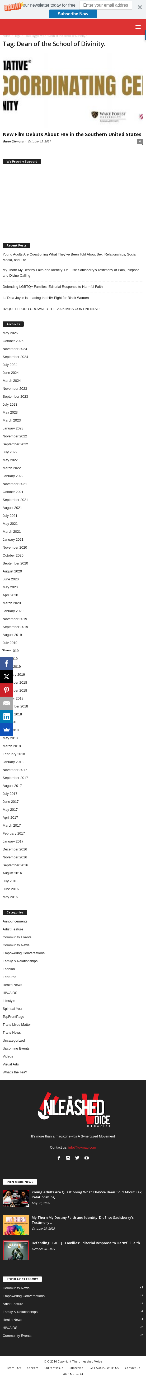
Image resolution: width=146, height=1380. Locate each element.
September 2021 (15, 500)
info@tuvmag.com (82, 1147)
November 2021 (15, 484)
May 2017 (10, 810)
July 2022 (10, 452)
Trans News (12, 1032)
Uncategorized (14, 1040)
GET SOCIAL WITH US (104, 1368)
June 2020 (11, 579)
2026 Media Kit (73, 1374)
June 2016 (11, 889)
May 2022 (10, 460)
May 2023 (10, 412)
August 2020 (12, 571)
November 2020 (15, 547)
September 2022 (15, 444)
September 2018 (15, 706)
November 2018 (15, 690)
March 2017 (12, 825)
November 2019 (15, 619)
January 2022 (13, 476)
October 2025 (13, 341)
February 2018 (14, 754)
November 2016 (15, 857)
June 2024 (11, 373)
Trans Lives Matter (17, 1025)
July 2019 (10, 643)
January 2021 (13, 539)
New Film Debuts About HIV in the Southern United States (72, 134)
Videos (8, 1056)
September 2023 (15, 396)
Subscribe (76, 1368)
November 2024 (15, 349)
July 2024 (10, 365)
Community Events (17, 937)
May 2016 (10, 897)
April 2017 (10, 817)
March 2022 (12, 468)
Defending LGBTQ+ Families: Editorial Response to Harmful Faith (53, 287)
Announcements (15, 921)
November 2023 (15, 389)
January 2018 (13, 762)
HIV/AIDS (10, 993)
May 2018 (10, 738)
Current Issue (53, 1368)
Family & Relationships (20, 961)
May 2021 (10, 524)
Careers (32, 1368)
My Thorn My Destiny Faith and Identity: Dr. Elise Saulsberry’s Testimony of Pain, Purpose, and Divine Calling (71, 272)
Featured (9, 977)
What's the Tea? (15, 1072)
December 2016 (15, 849)
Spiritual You (12, 1009)
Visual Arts (11, 1064)
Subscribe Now (73, 14)
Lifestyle (9, 1001)
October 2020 (13, 555)
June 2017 (11, 802)
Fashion (9, 969)
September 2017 (15, 778)
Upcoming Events (16, 1048)
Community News (16, 945)
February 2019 (14, 674)
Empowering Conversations (24, 953)
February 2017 (14, 833)
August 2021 (12, 508)
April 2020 (10, 595)
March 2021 (12, 532)
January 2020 (13, 611)
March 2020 (12, 603)
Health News (12, 985)
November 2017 (15, 770)
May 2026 (10, 333)
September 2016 (15, 865)
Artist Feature (13, 929)
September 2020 (15, 563)
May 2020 (10, 587)
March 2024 (12, 381)
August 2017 (12, 786)
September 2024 (15, 357)
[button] (73, 9)
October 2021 (13, 492)
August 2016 (12, 873)
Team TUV (13, 1368)
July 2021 (10, 516)
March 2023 (12, 420)
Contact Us (132, 1368)
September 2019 (15, 627)
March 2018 (12, 746)
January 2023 (13, 428)
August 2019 (12, 635)
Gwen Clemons (13, 141)
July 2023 (10, 404)
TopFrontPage (13, 1017)
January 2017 (13, 841)
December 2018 (15, 682)
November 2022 (15, 436)
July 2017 (10, 794)
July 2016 (10, 881)
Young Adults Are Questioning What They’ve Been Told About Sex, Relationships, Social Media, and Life (69, 257)
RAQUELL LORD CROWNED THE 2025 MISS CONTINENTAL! (51, 309)
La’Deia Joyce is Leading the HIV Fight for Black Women (46, 298)
